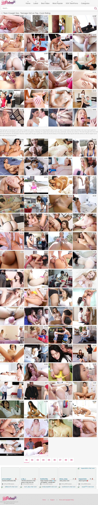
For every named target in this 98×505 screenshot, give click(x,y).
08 (66, 460)
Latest (35, 3)
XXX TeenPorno (72, 3)
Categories (85, 3)
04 (43, 460)
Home (28, 3)
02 (32, 460)
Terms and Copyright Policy (66, 500)
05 (49, 460)
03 (38, 460)
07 (60, 460)
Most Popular (57, 3)
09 (71, 460)
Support (52, 500)
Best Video (45, 3)
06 (55, 460)
